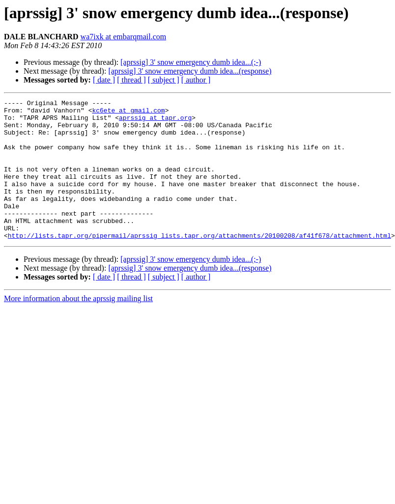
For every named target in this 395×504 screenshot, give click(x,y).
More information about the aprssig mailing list (78, 326)
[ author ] (196, 80)
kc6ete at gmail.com (128, 113)
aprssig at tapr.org (155, 121)
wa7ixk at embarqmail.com (124, 36)
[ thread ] (131, 80)
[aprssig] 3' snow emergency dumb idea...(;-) (190, 62)
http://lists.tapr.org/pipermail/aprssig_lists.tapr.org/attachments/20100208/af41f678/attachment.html (199, 263)
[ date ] (104, 80)
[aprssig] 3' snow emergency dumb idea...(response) (189, 71)
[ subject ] (163, 80)
